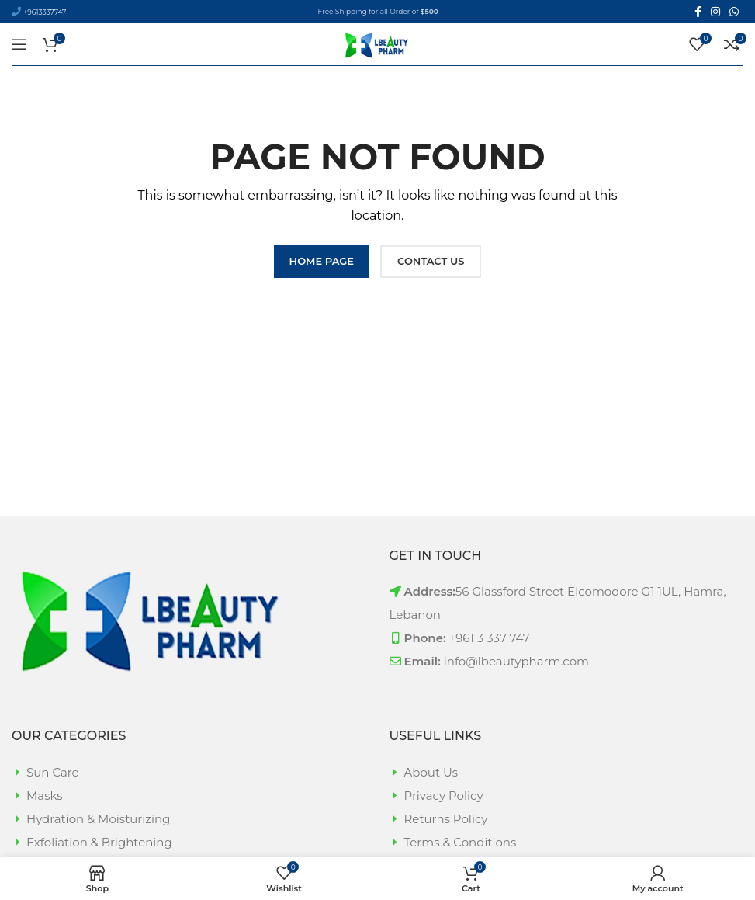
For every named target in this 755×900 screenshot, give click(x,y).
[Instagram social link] (715, 12)
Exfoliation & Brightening (99, 842)
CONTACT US (430, 261)
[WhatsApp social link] (734, 12)
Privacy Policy (443, 795)
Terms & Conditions (460, 842)
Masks (44, 795)
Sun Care (52, 772)
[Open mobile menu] (19, 44)
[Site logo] (378, 43)
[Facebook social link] (698, 12)
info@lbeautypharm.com (516, 661)
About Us (431, 772)
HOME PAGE (321, 261)
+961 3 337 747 (489, 638)
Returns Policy (446, 818)
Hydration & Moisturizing (98, 818)
